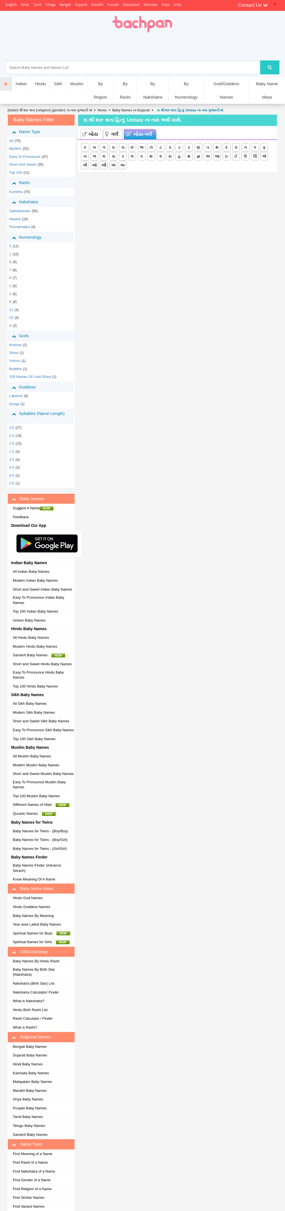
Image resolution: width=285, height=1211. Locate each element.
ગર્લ (111, 134)
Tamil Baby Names (28, 1117)
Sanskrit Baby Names (39, 655)
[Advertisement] (161, 46)
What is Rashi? (25, 1027)
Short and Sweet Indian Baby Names (42, 589)
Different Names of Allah (41, 805)
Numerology (31, 237)
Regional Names (31, 1036)
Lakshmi (16, 396)
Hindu (40, 83)
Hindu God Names (28, 898)
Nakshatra (29, 201)
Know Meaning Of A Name (34, 879)
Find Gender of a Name (32, 1180)
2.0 (11, 436)
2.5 (11, 443)
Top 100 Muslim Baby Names (36, 796)
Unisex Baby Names (29, 620)
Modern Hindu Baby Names (35, 646)
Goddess (28, 387)
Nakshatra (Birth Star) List (34, 983)
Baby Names (28, 498)
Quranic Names (34, 813)
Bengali (65, 4)
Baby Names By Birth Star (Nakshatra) (34, 972)
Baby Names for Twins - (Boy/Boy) (40, 831)
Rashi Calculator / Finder (33, 1018)
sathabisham (19, 211)
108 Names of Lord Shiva (30, 377)
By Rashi (125, 90)
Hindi (25, 4)
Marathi (97, 4)
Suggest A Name (33, 508)
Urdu (177, 4)
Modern (15, 148)
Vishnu (14, 361)
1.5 (11, 451)
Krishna (15, 345)
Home (102, 110)
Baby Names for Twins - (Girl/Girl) (40, 849)
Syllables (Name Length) (38, 416)
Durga (14, 404)
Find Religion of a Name (32, 1189)
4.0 (11, 475)
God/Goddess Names (226, 90)
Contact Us (253, 5)
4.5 (11, 467)
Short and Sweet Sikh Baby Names (41, 721)
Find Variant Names (29, 1206)
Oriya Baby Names (28, 1099)
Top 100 (15, 172)
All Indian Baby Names (31, 571)
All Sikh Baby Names (29, 703)
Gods (24, 335)
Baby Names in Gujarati (131, 110)
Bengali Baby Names (29, 1046)
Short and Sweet (22, 164)
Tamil (37, 4)
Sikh (58, 83)
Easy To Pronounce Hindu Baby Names (38, 675)
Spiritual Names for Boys (41, 933)
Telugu (50, 4)
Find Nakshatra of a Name (34, 1171)
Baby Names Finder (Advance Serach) (37, 868)
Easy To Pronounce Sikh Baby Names (43, 730)
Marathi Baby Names (29, 1090)
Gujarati (81, 4)
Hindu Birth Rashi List (30, 1010)
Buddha (15, 369)
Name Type (30, 131)
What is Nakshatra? (28, 1001)
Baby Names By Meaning (33, 916)
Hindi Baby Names (28, 1064)
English (11, 4)
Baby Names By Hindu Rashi (36, 961)
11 (11, 310)
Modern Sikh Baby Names (34, 712)
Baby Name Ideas (267, 90)
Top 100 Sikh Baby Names (34, 739)
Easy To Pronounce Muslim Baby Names (39, 784)
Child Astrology (30, 951)
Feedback (21, 517)
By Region (100, 90)
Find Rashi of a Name (30, 1162)
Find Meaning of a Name (32, 1154)
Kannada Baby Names (31, 1073)
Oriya (165, 4)
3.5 (11, 460)
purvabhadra (19, 227)
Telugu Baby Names (29, 1126)
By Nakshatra (152, 90)
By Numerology (186, 90)
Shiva (13, 353)
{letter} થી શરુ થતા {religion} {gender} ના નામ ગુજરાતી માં (50, 110)
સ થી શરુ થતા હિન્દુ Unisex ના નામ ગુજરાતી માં (189, 110)
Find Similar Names (28, 1197)
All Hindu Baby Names (31, 637)
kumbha (16, 192)
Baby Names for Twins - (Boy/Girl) (40, 840)
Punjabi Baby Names (29, 1108)
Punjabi (113, 4)
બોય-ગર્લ (139, 134)
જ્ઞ (198, 156)
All (11, 141)
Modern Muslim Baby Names (36, 765)
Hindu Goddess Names (31, 907)
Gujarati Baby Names (30, 1055)
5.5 (11, 483)
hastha (15, 219)
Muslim (76, 83)
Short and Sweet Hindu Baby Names (42, 664)
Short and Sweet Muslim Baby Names (43, 774)
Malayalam (131, 4)
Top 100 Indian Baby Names (35, 611)
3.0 (11, 427)
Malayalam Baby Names (32, 1082)
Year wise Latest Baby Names (37, 924)
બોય (90, 134)
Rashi (25, 182)
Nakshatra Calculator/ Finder (36, 992)
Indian (21, 83)
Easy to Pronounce (25, 157)
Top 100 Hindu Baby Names (35, 686)
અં (113, 165)
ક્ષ (188, 156)
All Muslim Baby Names (32, 756)
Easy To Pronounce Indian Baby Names (38, 600)
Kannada (150, 4)
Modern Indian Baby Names (35, 580)
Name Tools (27, 1144)
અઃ (123, 165)
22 (11, 317)
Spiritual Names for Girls (41, 942)
